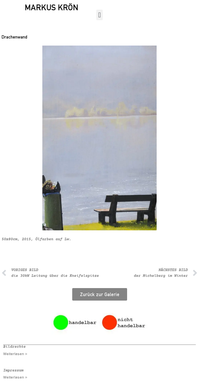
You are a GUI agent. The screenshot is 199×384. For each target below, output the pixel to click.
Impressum (13, 371)
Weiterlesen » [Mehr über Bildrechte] (15, 354)
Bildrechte (14, 347)
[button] (99, 15)
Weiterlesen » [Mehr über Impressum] (15, 377)
